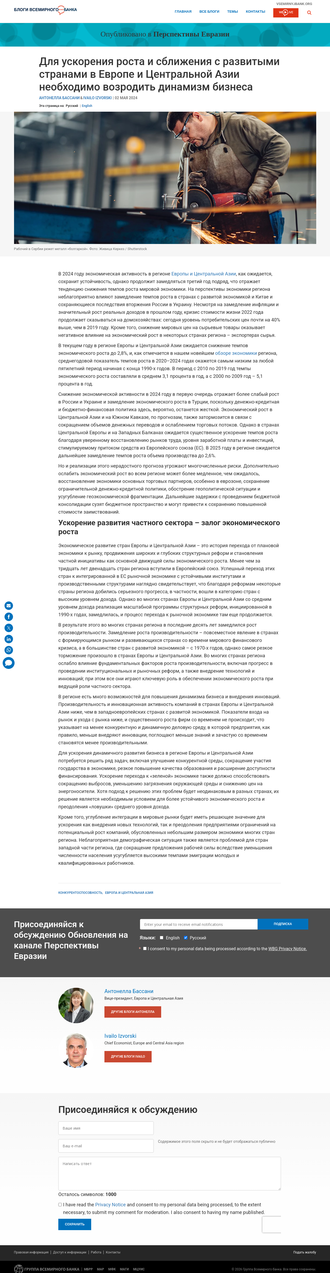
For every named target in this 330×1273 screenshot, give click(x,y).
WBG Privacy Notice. (288, 948)
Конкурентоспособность (80, 893)
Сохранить (75, 1224)
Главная (183, 11)
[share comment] (9, 663)
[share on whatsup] (9, 650)
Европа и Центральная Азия (129, 893)
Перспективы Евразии (191, 34)
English (87, 106)
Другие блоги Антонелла (133, 1012)
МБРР (88, 1269)
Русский (72, 106)
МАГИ (124, 1269)
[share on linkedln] (9, 639)
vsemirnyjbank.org (294, 3)
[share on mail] (9, 605)
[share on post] (9, 628)
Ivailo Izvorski (97, 98)
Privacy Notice (110, 1204)
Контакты (255, 11)
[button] (309, 12)
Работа (96, 1252)
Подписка (283, 924)
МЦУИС (138, 1269)
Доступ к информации (69, 1252)
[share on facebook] (9, 617)
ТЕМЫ (232, 11)
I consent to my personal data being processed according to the (227, 948)
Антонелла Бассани (59, 98)
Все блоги (209, 11)
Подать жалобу (304, 1252)
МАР (100, 1269)
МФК (112, 1269)
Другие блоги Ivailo (128, 1056)
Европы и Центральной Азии (203, 274)
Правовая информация (31, 1252)
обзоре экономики (236, 353)
